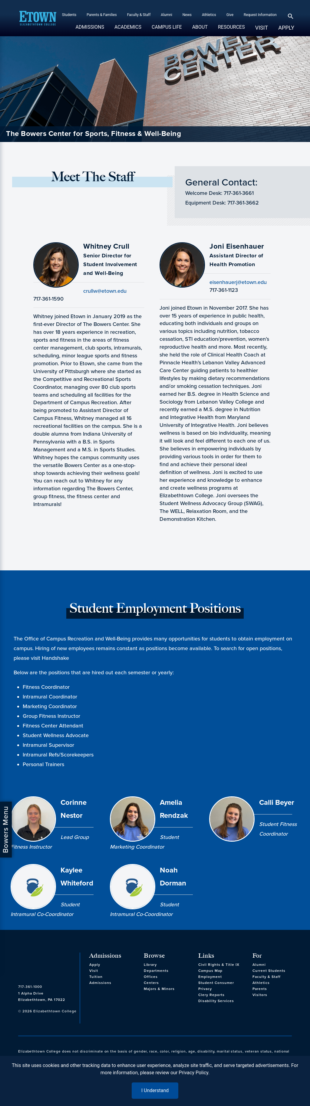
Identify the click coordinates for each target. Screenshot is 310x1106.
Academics (127, 30)
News (187, 15)
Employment (210, 977)
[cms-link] (47, 964)
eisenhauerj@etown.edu (238, 282)
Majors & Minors (159, 989)
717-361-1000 (30, 987)
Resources (231, 30)
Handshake (55, 658)
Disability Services (216, 1001)
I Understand (155, 1090)
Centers (151, 983)
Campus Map (210, 971)
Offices (151, 977)
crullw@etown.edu (105, 291)
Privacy (205, 989)
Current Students (268, 971)
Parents (259, 989)
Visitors (259, 995)
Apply (286, 27)
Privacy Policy (193, 1072)
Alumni (166, 15)
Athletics (209, 15)
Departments (156, 971)
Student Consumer (216, 983)
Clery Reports (211, 995)
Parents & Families (102, 15)
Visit (261, 27)
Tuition (96, 977)
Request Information (260, 15)
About (200, 30)
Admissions (89, 30)
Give (229, 15)
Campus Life (167, 30)
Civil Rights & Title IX (218, 965)
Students (69, 15)
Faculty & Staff (139, 15)
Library (150, 965)
